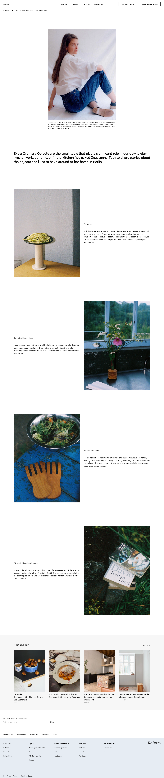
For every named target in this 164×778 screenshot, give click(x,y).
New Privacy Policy (10, 776)
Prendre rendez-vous (61, 743)
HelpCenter (58, 756)
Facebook (82, 756)
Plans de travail (8, 752)
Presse (31, 752)
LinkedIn (82, 752)
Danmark (45, 734)
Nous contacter (109, 743)
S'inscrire (53, 722)
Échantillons (7, 756)
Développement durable (37, 748)
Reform (6, 4)
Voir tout (146, 645)
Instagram (82, 743)
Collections (7, 748)
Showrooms (108, 748)
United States (21, 734)
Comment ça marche (61, 748)
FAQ (55, 752)
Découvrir (6, 10)
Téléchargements (35, 756)
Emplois (31, 760)
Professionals (109, 752)
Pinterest (82, 748)
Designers (7, 743)
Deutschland (34, 734)
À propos (32, 743)
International (8, 734)
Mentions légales (26, 776)
